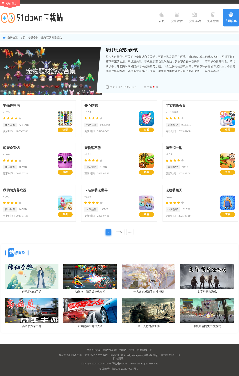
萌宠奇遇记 (11, 148)
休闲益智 (10, 124)
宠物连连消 (11, 106)
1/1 (130, 231)
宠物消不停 (92, 148)
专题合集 (231, 17)
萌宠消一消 (174, 148)
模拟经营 (10, 209)
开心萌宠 (91, 106)
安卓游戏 (195, 17)
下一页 (118, 231)
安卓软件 (177, 17)
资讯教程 (213, 17)
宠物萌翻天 (174, 190)
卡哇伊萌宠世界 (96, 190)
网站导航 (11, 3)
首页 (162, 17)
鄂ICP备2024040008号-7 (125, 368)
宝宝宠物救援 (176, 106)
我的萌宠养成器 (14, 190)
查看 (65, 129)
